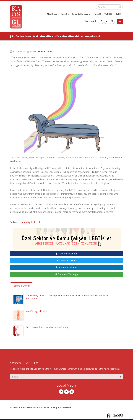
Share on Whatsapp (66, 274)
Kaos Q (97, 14)
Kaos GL (65, 14)
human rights (26, 222)
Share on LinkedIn (66, 267)
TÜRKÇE (108, 14)
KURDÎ (118, 14)
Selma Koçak (45, 51)
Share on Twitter (66, 260)
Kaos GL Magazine (81, 14)
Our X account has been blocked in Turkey (47, 327)
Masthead (52, 14)
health (37, 222)
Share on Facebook (66, 253)
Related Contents (21, 285)
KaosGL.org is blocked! (37, 311)
